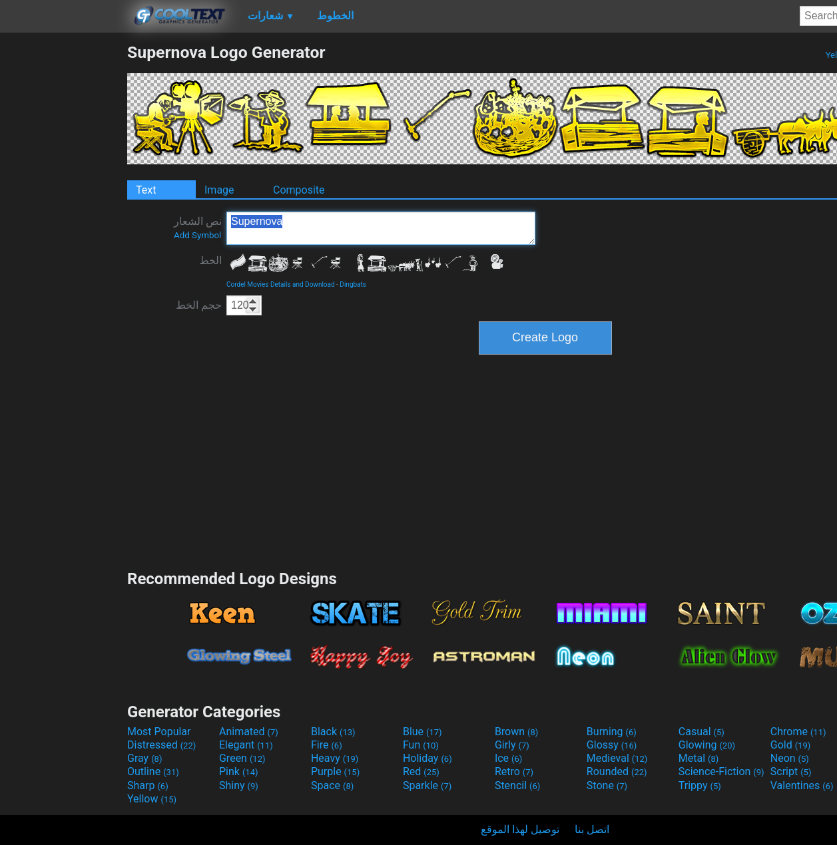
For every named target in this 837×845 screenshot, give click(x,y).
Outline (153, 771)
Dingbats (353, 284)
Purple (335, 771)
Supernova (380, 228)
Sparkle (427, 785)
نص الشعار (198, 227)
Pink (238, 771)
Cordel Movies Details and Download (280, 284)
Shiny (238, 785)
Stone (607, 785)
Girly (512, 745)
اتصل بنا (592, 829)
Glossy (612, 745)
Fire (326, 745)
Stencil (517, 785)
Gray (144, 758)
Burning (612, 731)
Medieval (617, 758)
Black (333, 731)
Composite (299, 190)
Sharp (147, 785)
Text (146, 190)
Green (242, 758)
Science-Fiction (721, 771)
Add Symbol (197, 235)
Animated (248, 731)
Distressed (161, 745)
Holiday (427, 758)
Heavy (334, 758)
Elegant (246, 745)
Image (219, 190)
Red (421, 771)
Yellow (151, 798)
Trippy (700, 785)
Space (332, 785)
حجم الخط (199, 305)
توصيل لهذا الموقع (520, 829)
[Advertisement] (63, 242)
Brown (516, 731)
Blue (422, 731)
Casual (701, 731)
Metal (699, 758)
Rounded (617, 771)
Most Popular (159, 731)
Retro (514, 771)
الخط (210, 260)
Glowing (707, 745)
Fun (421, 745)
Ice (508, 758)
